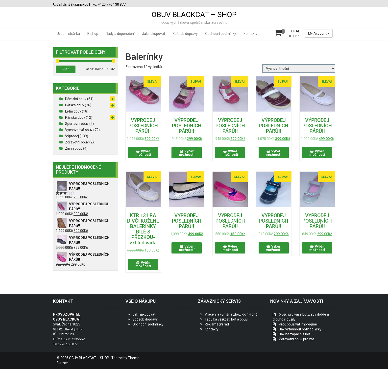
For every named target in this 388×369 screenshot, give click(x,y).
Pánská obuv (75, 117)
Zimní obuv (73, 148)
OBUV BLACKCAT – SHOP (194, 14)
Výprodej (72, 136)
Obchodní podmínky (220, 34)
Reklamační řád (217, 324)
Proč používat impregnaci (298, 324)
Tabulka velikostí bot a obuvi (226, 319)
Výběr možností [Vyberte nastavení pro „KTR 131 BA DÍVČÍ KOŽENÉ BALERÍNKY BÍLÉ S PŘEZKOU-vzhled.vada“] (143, 264)
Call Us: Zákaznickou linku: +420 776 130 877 (89, 4)
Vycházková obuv (79, 130)
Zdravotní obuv (77, 142)
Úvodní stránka (68, 34)
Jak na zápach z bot (294, 334)
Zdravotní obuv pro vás (297, 339)
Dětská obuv (74, 105)
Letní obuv (73, 111)
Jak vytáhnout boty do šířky (300, 329)
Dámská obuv (75, 99)
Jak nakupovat (153, 34)
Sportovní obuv (77, 124)
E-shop (92, 34)
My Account (318, 33)
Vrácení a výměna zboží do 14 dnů (231, 314)
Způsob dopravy (185, 34)
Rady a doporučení (120, 34)
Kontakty (250, 34)
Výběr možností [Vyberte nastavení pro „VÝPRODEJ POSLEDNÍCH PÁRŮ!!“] (143, 153)
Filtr (65, 69)
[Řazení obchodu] (298, 68)
